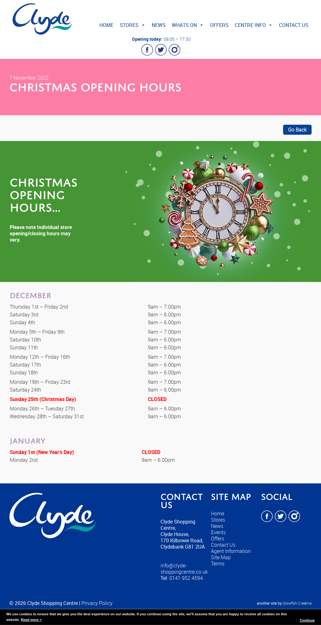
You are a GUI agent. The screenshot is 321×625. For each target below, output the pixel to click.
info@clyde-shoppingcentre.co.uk (184, 568)
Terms (217, 563)
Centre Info (254, 25)
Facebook (147, 50)
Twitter (161, 50)
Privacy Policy (97, 603)
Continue (307, 620)
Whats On (188, 25)
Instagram (174, 50)
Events (218, 532)
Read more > (31, 620)
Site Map (221, 557)
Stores (132, 25)
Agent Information (231, 551)
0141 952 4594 (186, 578)
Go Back (297, 129)
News (159, 25)
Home (106, 25)
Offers (219, 25)
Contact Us (293, 25)
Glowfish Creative (297, 603)
